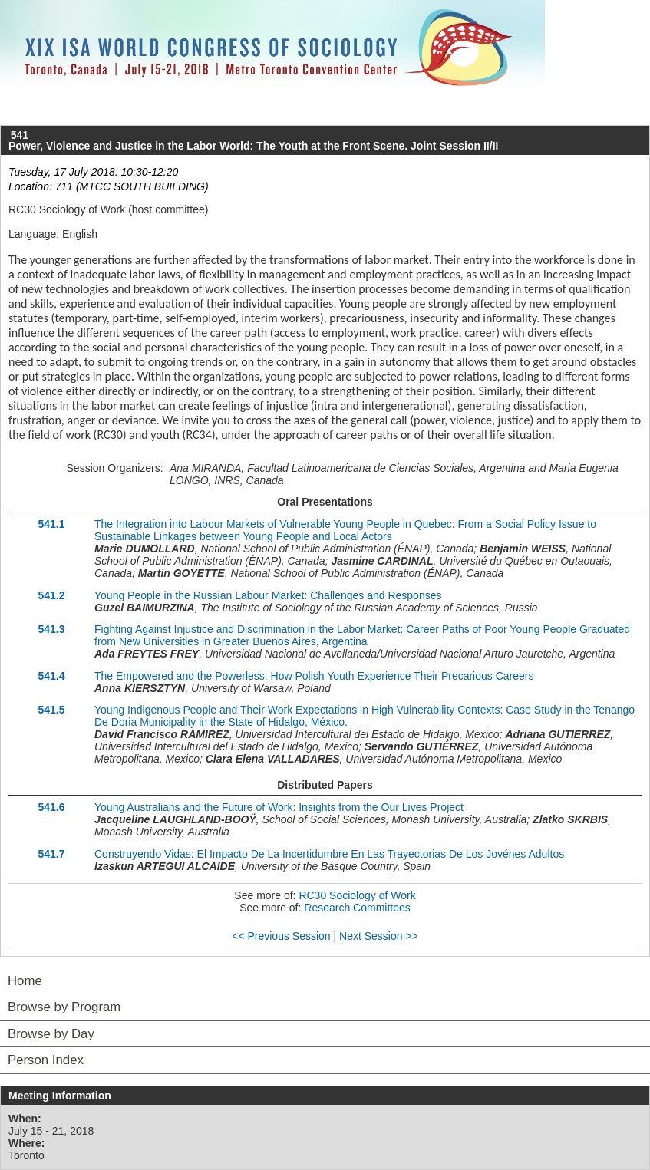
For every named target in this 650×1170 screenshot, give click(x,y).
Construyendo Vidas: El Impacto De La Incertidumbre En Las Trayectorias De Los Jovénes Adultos (329, 854)
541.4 (51, 676)
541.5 (51, 710)
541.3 (51, 629)
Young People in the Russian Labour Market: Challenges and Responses (267, 595)
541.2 (51, 595)
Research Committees (357, 907)
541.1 (51, 524)
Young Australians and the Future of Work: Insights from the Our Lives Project (279, 807)
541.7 (51, 854)
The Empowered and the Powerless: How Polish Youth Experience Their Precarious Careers (313, 676)
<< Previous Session (281, 936)
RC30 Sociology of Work (357, 895)
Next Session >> (378, 936)
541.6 (51, 807)
